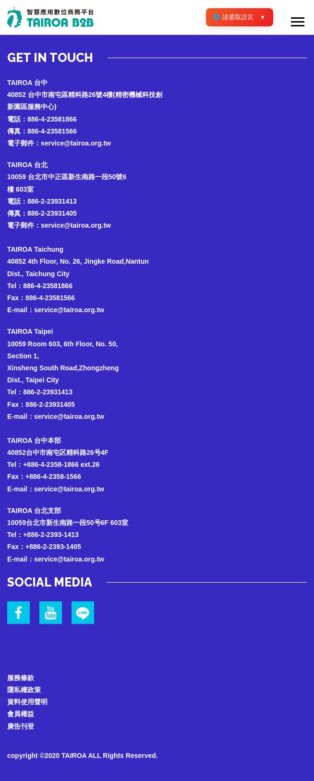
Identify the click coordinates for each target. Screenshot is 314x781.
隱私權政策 (24, 690)
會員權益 (20, 714)
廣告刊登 (20, 726)
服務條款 (20, 678)
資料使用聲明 (27, 702)
